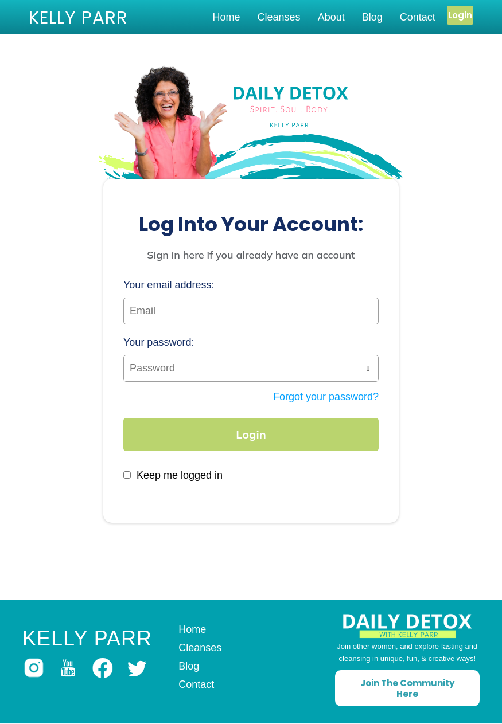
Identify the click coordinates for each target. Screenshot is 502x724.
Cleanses (279, 17)
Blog (372, 17)
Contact (417, 17)
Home (226, 17)
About (331, 17)
